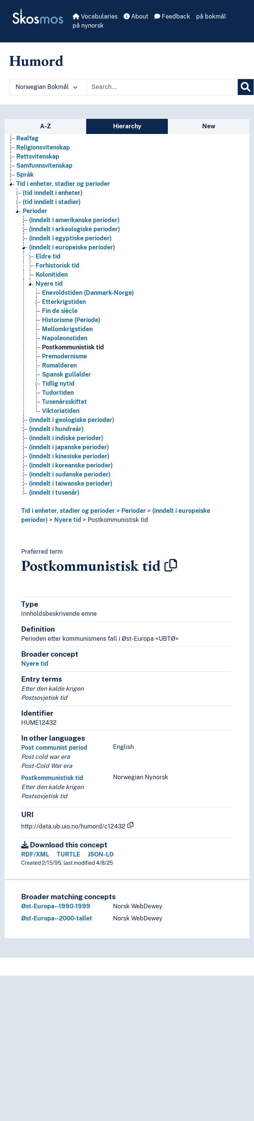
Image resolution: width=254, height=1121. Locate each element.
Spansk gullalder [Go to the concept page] (66, 374)
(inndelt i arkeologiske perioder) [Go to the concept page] (74, 229)
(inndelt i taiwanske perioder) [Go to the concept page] (70, 483)
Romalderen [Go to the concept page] (59, 365)
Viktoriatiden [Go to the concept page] (60, 410)
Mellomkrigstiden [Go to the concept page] (67, 329)
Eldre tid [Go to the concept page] (48, 256)
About (136, 16)
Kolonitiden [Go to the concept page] (52, 274)
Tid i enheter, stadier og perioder (68, 510)
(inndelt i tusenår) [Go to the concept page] (54, 492)
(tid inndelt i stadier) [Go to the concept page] (52, 202)
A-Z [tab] (45, 126)
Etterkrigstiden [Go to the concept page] (64, 301)
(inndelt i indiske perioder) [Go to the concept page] (66, 438)
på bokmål (211, 16)
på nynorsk (88, 25)
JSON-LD (101, 854)
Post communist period (54, 747)
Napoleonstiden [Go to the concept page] (64, 338)
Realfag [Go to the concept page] (27, 138)
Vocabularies (95, 16)
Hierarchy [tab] (127, 126)
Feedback (172, 16)
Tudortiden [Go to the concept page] (58, 392)
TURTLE (68, 854)
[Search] (245, 87)
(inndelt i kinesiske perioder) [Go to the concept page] (69, 456)
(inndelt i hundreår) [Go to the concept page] (56, 429)
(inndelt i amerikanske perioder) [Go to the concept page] (74, 220)
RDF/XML (35, 854)
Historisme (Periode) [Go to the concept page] (71, 320)
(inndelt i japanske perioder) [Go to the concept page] (69, 447)
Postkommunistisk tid (118, 519)
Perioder (133, 510)
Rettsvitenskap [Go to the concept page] (37, 156)
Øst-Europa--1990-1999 (55, 906)
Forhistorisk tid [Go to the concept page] (57, 265)
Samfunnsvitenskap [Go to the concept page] (44, 165)
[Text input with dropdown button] (162, 87)
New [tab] (208, 126)
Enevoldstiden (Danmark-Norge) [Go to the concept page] (88, 292)
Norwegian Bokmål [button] (46, 86)
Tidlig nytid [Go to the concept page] (58, 383)
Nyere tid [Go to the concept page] (49, 283)
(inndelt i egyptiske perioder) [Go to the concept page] (70, 238)
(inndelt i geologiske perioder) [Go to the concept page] (71, 419)
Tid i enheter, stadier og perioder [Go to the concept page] (63, 183)
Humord (36, 60)
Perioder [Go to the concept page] (35, 211)
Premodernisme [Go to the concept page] (64, 356)
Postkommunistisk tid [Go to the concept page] (73, 347)
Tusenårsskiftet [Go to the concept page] (64, 401)
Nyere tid (67, 519)
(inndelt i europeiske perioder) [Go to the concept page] (72, 247)
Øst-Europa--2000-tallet (56, 918)
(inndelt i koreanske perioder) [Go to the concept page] (71, 465)
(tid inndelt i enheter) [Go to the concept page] (52, 192)
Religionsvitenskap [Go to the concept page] (43, 147)
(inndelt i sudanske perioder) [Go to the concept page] (69, 474)
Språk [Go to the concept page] (25, 174)
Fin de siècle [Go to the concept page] (59, 311)
